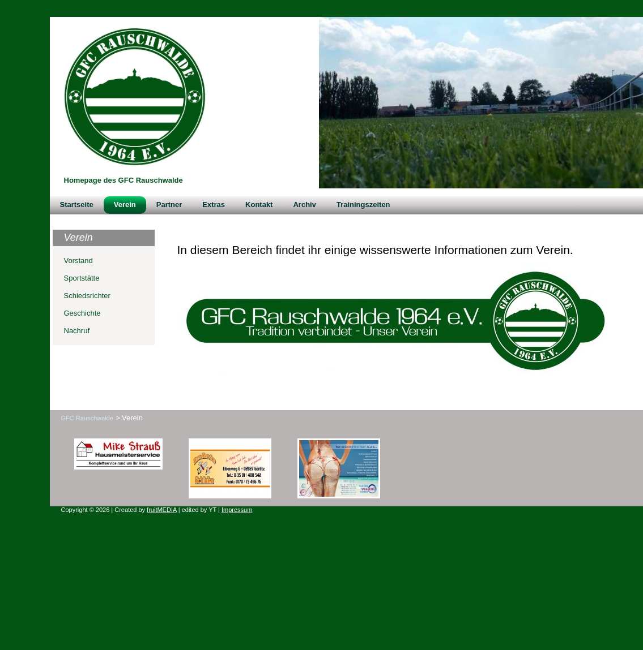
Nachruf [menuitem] (77, 330)
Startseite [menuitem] (76, 204)
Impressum (237, 509)
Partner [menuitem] (169, 204)
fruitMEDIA (162, 509)
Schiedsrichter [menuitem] (87, 295)
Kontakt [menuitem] (258, 204)
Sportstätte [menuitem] (82, 278)
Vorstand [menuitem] (78, 260)
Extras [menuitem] (213, 204)
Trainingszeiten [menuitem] (363, 204)
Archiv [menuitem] (304, 204)
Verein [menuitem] (125, 204)
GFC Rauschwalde (87, 418)
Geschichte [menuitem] (82, 313)
